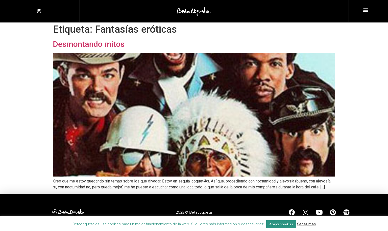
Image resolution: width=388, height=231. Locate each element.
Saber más (306, 224)
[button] (366, 10)
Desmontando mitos (88, 44)
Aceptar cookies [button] (281, 224)
